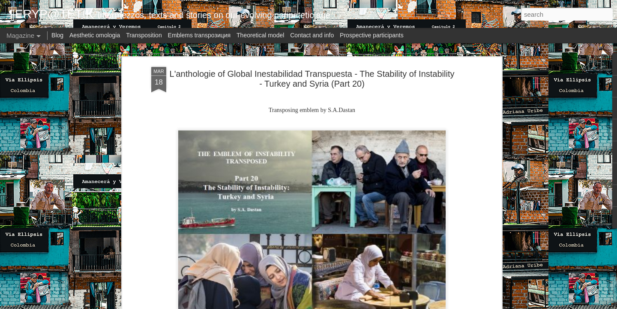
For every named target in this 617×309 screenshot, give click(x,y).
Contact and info (312, 35)
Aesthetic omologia (94, 35)
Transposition (144, 35)
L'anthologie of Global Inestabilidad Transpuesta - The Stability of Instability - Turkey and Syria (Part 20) (312, 78)
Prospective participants (372, 35)
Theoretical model (260, 35)
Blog (57, 35)
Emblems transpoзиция (199, 35)
